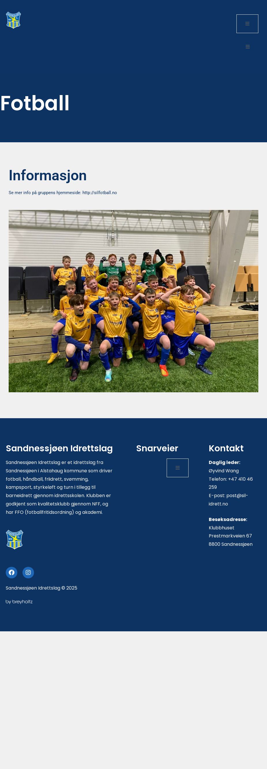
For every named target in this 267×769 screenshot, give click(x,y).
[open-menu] (247, 23)
